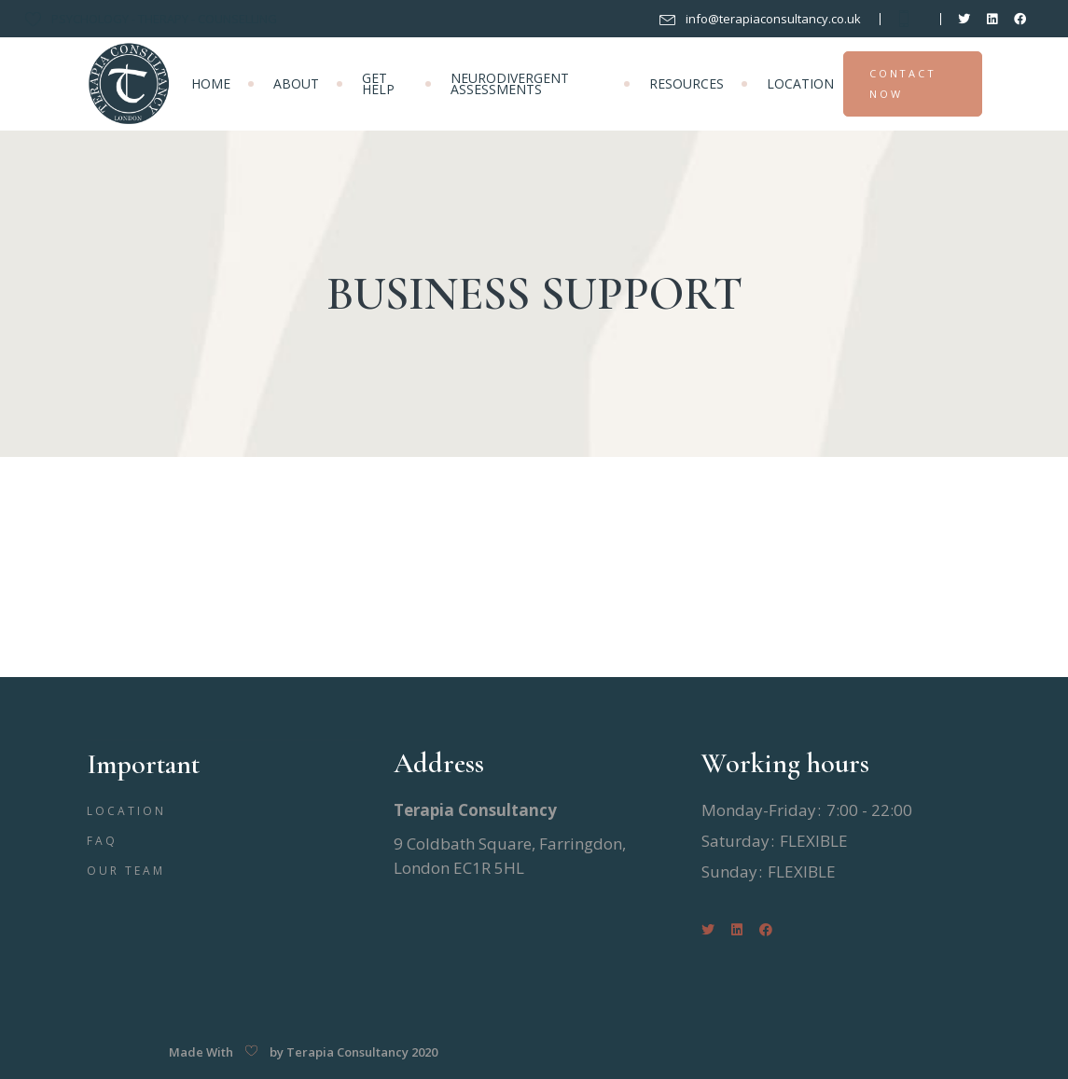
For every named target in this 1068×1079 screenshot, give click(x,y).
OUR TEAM (126, 870)
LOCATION (127, 811)
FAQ (102, 841)
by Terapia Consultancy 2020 (353, 1052)
